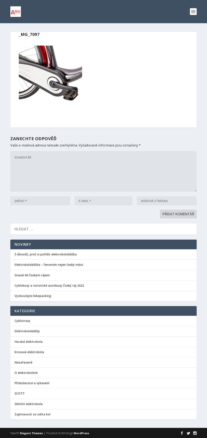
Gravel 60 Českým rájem (32, 275)
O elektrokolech (26, 373)
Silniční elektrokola (29, 404)
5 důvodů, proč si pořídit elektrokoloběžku (46, 254)
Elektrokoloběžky (27, 331)
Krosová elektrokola (29, 352)
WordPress (81, 433)
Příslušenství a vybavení (32, 383)
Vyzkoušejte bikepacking (33, 296)
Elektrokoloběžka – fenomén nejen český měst (49, 265)
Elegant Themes (31, 433)
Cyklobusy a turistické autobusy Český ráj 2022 (50, 285)
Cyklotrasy (22, 321)
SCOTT (20, 393)
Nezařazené (23, 362)
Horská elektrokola (29, 342)
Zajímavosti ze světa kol (32, 414)
